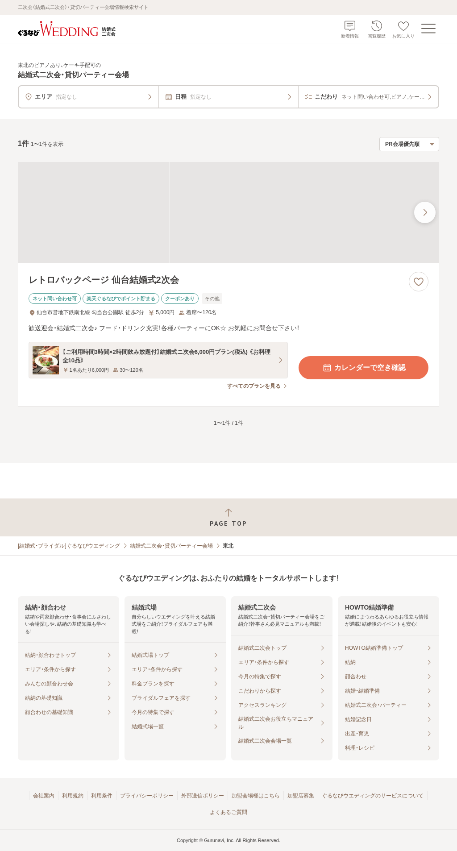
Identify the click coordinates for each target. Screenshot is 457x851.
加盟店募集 (300, 796)
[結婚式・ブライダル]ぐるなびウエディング (69, 546)
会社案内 (43, 796)
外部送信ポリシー (202, 796)
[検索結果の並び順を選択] (409, 144)
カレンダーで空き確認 (364, 367)
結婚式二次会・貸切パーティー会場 (171, 546)
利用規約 (72, 796)
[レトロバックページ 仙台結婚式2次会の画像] (228, 212)
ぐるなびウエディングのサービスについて (373, 796)
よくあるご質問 (228, 812)
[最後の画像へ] (425, 212)
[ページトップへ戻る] (228, 517)
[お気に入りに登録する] (418, 281)
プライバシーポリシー (147, 796)
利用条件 (101, 796)
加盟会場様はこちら (256, 796)
